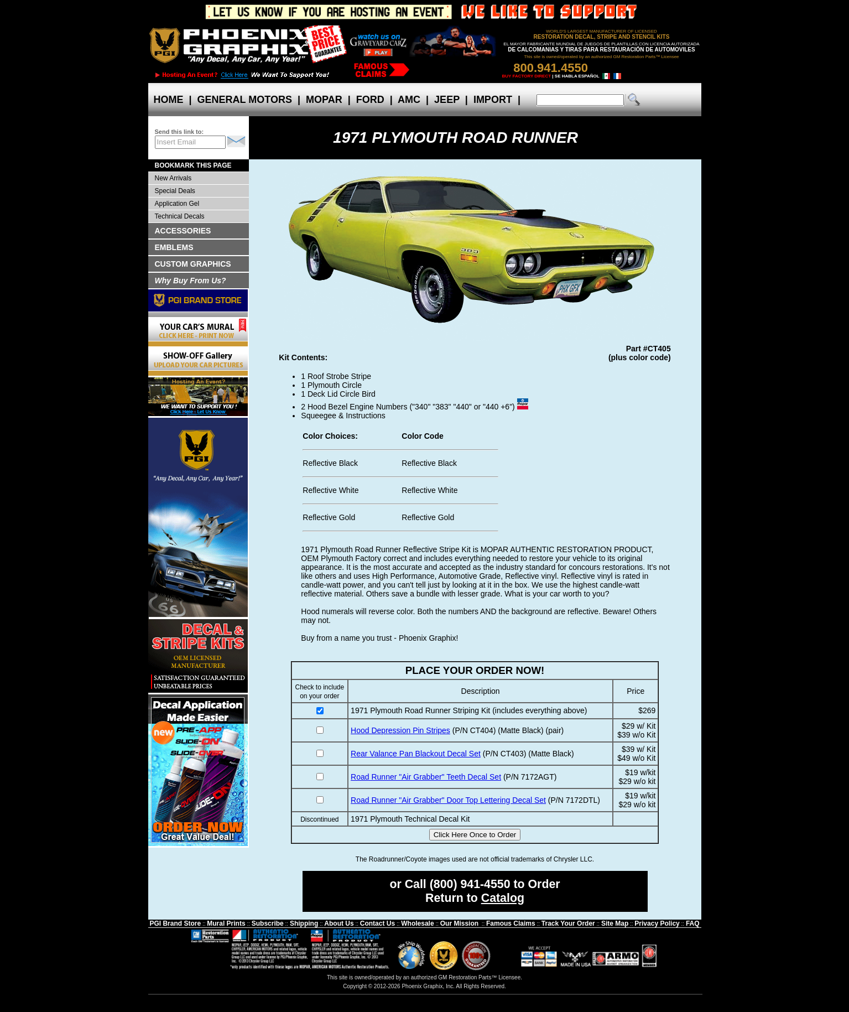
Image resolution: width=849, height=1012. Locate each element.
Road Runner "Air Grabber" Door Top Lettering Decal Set (448, 800)
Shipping (304, 923)
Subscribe (268, 923)
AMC (409, 99)
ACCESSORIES (183, 230)
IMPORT (493, 99)
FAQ (693, 923)
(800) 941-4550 (470, 884)
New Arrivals (173, 178)
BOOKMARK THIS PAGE (193, 165)
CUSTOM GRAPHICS (193, 264)
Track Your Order (568, 923)
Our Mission (459, 923)
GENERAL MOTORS (245, 99)
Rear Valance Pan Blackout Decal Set (416, 753)
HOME (168, 99)
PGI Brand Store (175, 923)
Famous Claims (510, 923)
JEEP (447, 99)
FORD (370, 99)
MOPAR (324, 99)
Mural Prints (226, 923)
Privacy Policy (656, 923)
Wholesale (417, 923)
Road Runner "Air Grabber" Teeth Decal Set (426, 776)
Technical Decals (180, 216)
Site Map (614, 923)
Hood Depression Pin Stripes (400, 730)
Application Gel (177, 203)
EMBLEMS (174, 247)
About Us (338, 923)
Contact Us (377, 923)
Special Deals (175, 191)
